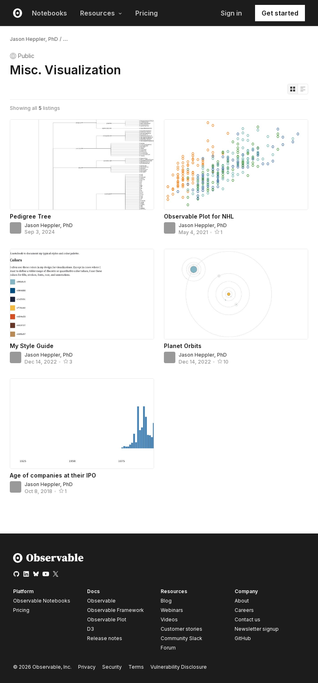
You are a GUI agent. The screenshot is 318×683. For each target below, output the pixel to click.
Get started (280, 13)
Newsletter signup (257, 629)
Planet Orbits (183, 345)
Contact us (247, 620)
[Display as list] (303, 89)
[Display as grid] (293, 89)
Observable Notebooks (41, 601)
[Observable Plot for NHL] (236, 164)
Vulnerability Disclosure (178, 667)
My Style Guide (32, 345)
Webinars (172, 610)
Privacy (87, 667)
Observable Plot (106, 619)
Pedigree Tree (30, 216)
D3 (90, 629)
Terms (136, 667)
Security (112, 667)
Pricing (146, 13)
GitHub (243, 638)
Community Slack (181, 638)
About (242, 601)
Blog (166, 601)
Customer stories (181, 629)
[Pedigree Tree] (82, 164)
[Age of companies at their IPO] (82, 423)
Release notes (104, 638)
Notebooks (49, 13)
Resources (101, 13)
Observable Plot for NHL (199, 216)
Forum (168, 648)
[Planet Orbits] (236, 294)
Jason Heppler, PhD (34, 39)
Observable (101, 601)
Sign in (231, 13)
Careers (244, 610)
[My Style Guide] (82, 294)
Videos (169, 619)
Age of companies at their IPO (53, 475)
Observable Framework (115, 610)
